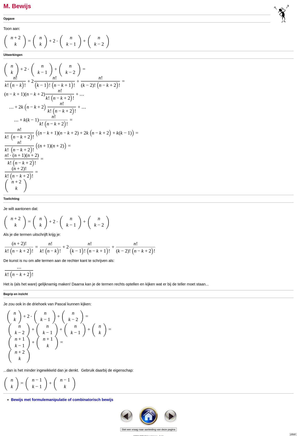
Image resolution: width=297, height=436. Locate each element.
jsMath (293, 434)
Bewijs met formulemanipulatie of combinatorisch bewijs (62, 400)
